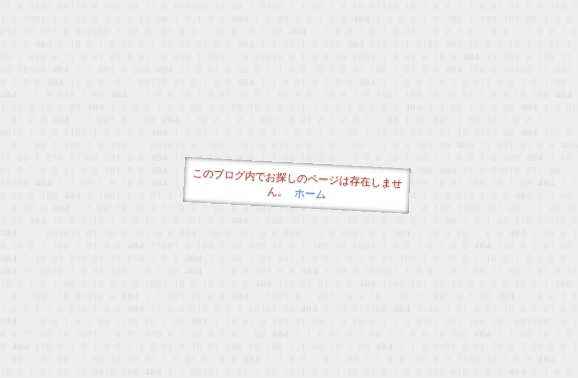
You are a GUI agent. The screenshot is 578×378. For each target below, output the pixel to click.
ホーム (310, 193)
